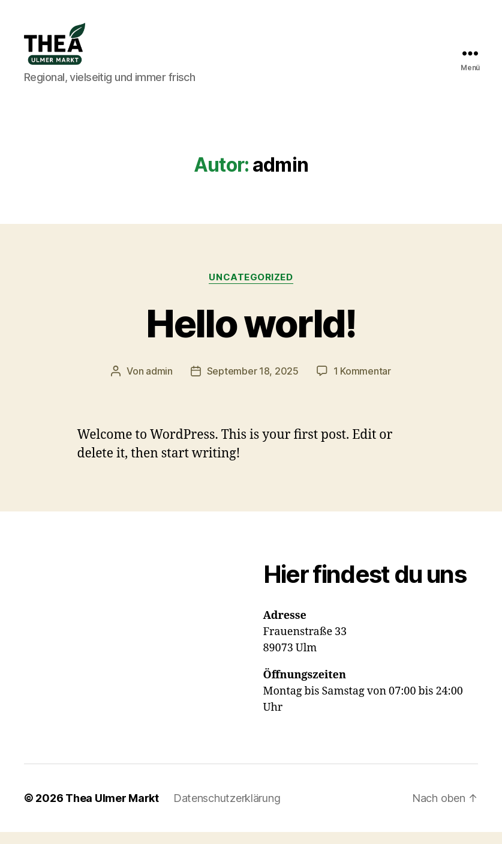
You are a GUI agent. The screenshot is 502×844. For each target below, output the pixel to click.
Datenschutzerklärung (227, 810)
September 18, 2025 (253, 383)
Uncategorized (251, 289)
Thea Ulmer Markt (112, 810)
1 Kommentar (362, 383)
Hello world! (251, 335)
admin (159, 383)
